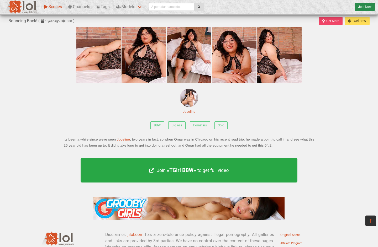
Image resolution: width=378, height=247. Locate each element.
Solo (221, 125)
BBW (157, 125)
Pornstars (200, 125)
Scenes (53, 6)
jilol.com (135, 234)
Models (125, 6)
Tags (103, 6)
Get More (330, 21)
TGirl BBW (357, 21)
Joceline (189, 101)
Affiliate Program (291, 243)
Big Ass (177, 125)
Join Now (364, 7)
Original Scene (290, 235)
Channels (79, 6)
